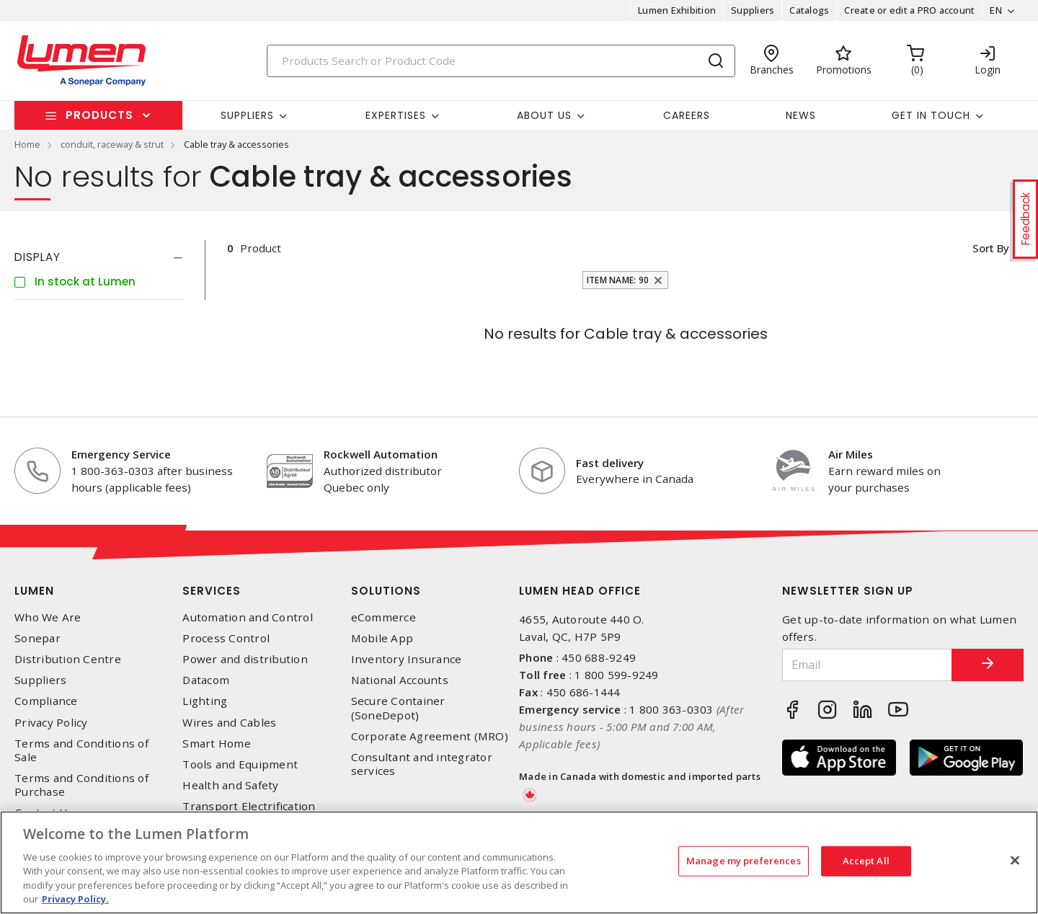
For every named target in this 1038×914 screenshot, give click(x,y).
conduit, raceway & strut (112, 144)
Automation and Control (247, 617)
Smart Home (216, 743)
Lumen (34, 590)
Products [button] (99, 115)
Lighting (204, 701)
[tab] (98, 257)
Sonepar (37, 638)
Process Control (226, 638)
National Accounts (399, 680)
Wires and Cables (229, 722)
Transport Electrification (248, 806)
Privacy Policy (51, 722)
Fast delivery (610, 463)
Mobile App (382, 638)
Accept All (866, 860)
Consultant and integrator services (421, 764)
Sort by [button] (990, 248)
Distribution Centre (67, 659)
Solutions (386, 590)
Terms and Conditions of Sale (81, 750)
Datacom (205, 680)
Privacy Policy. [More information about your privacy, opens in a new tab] (75, 898)
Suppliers (752, 10)
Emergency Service (121, 454)
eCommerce (383, 617)
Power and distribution (245, 659)
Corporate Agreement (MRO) (429, 736)
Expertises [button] (395, 115)
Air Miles (850, 454)
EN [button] (996, 10)
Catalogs (809, 10)
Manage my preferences (743, 860)
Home (27, 144)
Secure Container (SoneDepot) (398, 708)
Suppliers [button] (247, 115)
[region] (519, 862)
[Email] (867, 665)
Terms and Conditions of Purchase (81, 785)
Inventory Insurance (406, 659)
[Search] (501, 61)
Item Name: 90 (618, 280)
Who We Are (47, 617)
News (801, 115)
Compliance (46, 701)
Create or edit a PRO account (909, 10)
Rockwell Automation (381, 454)
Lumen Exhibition (677, 10)
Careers (686, 115)
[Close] (1015, 861)
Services (211, 590)
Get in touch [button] (931, 115)
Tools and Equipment (240, 764)
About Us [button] (544, 115)
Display (37, 257)
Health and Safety (230, 785)
